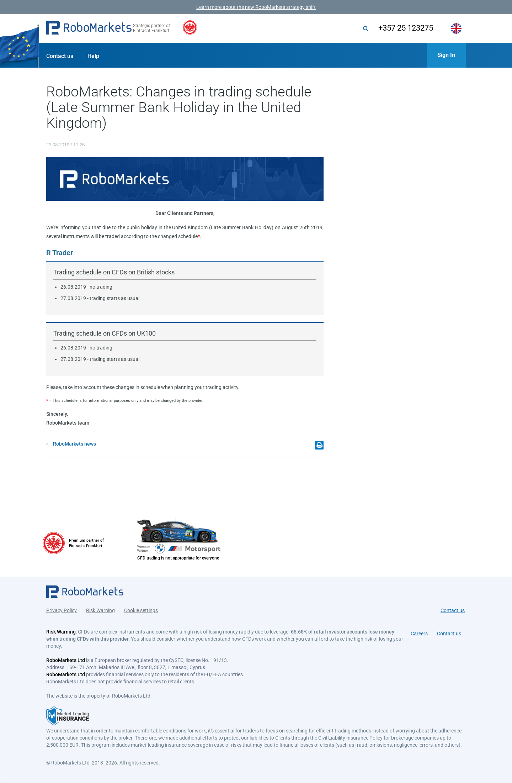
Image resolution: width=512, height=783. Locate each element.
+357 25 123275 (402, 27)
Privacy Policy (61, 609)
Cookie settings (141, 609)
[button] (89, 28)
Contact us (59, 56)
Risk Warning (100, 609)
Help (93, 56)
